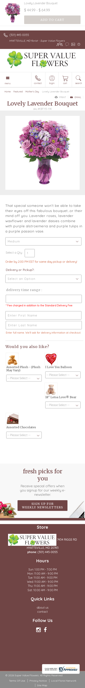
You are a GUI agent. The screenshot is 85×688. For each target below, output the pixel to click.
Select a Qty (14, 252)
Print (60, 97)
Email (75, 97)
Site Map (42, 685)
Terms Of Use (17, 680)
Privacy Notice (38, 680)
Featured (18, 91)
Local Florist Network (63, 680)
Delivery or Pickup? (20, 270)
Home (7, 91)
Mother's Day (32, 91)
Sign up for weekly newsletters (42, 505)
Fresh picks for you (42, 482)
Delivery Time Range (23, 290)
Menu (8, 83)
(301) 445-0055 (19, 35)
